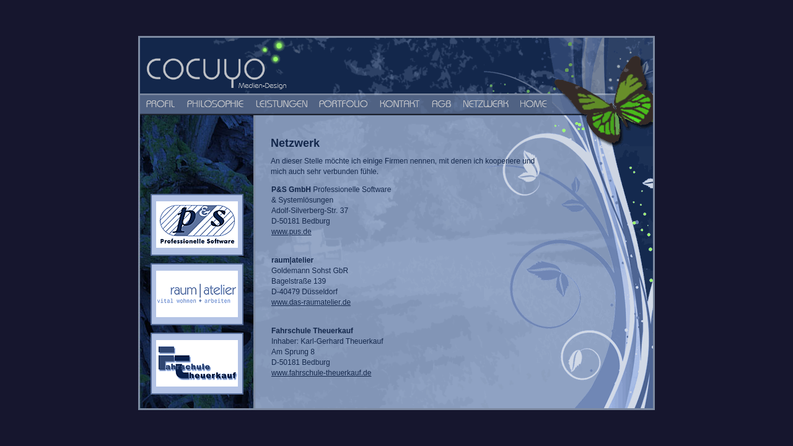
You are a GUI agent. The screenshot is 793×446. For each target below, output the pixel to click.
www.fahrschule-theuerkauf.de (321, 373)
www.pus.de (291, 231)
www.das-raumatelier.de (311, 302)
